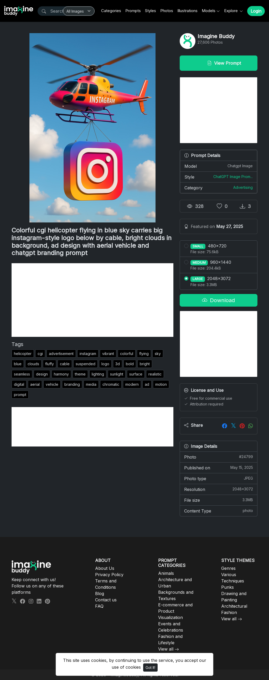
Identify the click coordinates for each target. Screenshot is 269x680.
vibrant (108, 353)
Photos (166, 10)
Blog (99, 593)
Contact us (106, 599)
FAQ (99, 606)
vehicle (52, 384)
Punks (227, 587)
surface (135, 374)
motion (161, 384)
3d (117, 364)
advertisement (61, 353)
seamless (22, 374)
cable (65, 364)
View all (165, 649)
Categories (111, 10)
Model (218, 166)
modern (132, 384)
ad (147, 384)
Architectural (234, 606)
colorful (126, 353)
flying (144, 353)
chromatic (110, 384)
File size (218, 500)
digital (19, 384)
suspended (85, 364)
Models (208, 10)
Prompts (133, 10)
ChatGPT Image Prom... (233, 176)
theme (80, 374)
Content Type (218, 511)
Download (218, 300)
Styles (150, 10)
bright (145, 364)
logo (105, 364)
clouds (33, 364)
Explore (231, 10)
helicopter (23, 353)
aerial (35, 384)
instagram (88, 353)
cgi (40, 353)
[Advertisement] (92, 300)
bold (130, 364)
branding (72, 384)
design (42, 374)
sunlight (116, 374)
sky (158, 353)
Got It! (150, 667)
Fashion (229, 612)
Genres (228, 568)
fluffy (49, 364)
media (91, 384)
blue (18, 364)
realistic (155, 374)
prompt (20, 394)
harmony (61, 374)
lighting (98, 374)
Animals (166, 573)
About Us (104, 568)
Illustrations (187, 10)
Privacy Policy (109, 574)
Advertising (243, 187)
